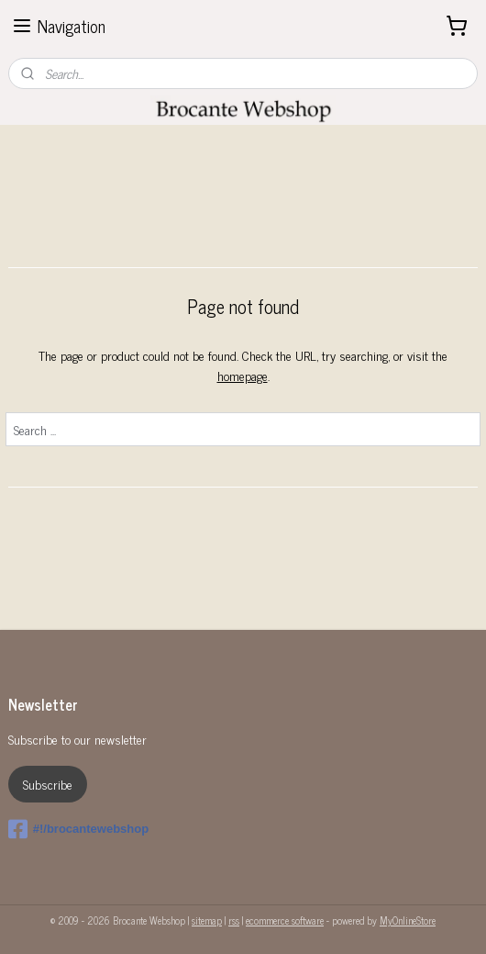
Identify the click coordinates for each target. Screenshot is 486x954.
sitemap (207, 920)
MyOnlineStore (408, 920)
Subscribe (47, 783)
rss (233, 920)
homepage (242, 375)
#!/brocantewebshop (78, 829)
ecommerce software (285, 920)
